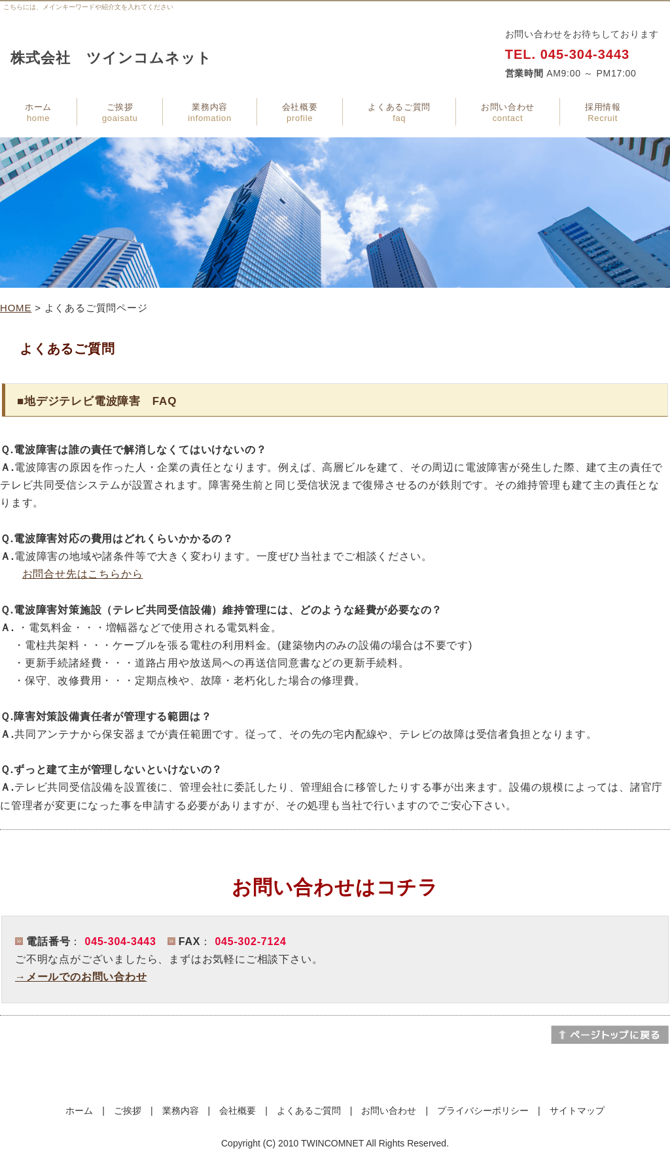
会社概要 (300, 112)
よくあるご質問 (399, 112)
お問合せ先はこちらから (82, 573)
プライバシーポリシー (483, 1110)
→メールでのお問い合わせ (81, 976)
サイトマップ (577, 1110)
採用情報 (603, 112)
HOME (15, 307)
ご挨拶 (119, 112)
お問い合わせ (508, 112)
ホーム (38, 112)
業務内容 (209, 112)
